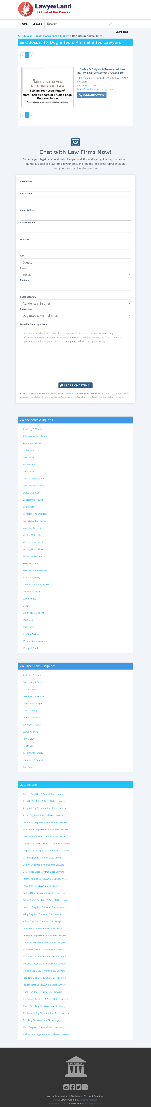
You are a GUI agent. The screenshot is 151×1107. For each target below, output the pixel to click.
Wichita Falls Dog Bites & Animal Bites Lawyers (46, 1034)
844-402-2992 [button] (92, 95)
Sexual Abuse (29, 598)
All (19, 36)
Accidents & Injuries (57, 36)
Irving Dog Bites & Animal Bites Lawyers (42, 914)
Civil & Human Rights (33, 703)
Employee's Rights (32, 724)
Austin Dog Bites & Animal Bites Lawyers (43, 815)
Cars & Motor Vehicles (34, 696)
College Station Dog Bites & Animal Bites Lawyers (47, 843)
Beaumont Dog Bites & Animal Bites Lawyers (45, 822)
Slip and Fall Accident (33, 612)
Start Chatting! (75, 385)
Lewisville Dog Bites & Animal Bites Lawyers (44, 935)
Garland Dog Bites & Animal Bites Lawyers (44, 892)
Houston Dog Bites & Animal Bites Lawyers (44, 907)
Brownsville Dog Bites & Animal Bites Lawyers (45, 829)
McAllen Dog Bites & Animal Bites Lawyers (44, 949)
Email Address (27, 210)
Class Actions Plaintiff (33, 478)
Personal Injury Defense (34, 570)
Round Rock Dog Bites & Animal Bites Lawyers (45, 1006)
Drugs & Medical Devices (35, 520)
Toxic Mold (28, 619)
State (23, 267)
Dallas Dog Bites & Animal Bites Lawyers (43, 857)
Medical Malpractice (33, 535)
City (22, 255)
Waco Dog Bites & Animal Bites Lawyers (42, 1027)
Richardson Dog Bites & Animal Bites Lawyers (45, 998)
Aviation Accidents (32, 443)
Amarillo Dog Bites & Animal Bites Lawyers (44, 801)
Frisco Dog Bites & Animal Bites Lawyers (42, 885)
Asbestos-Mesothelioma (35, 436)
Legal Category (28, 296)
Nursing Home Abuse (33, 549)
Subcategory (27, 309)
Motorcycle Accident (33, 542)
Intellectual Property (33, 752)
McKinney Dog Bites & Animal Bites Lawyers (44, 956)
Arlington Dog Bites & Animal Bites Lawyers (44, 808)
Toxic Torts (28, 626)
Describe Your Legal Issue (33, 324)
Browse (37, 23)
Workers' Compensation (35, 641)
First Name (26, 181)
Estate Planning (30, 731)
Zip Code (24, 280)
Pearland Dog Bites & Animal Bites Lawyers (44, 984)
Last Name (26, 193)
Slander (26, 605)
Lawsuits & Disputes (33, 759)
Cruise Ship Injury (31, 492)
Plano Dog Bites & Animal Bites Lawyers (42, 991)
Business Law (29, 689)
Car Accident (29, 471)
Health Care (29, 745)
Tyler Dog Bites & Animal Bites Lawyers (42, 1020)
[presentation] (75, 375)
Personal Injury (30, 563)
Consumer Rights (31, 710)
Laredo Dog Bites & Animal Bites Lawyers (43, 928)
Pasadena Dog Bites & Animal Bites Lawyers (44, 977)
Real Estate (28, 767)
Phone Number (28, 222)
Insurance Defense (32, 528)
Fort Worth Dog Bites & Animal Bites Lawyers (45, 878)
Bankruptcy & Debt (32, 682)
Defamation (29, 506)
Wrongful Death (31, 648)
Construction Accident (34, 485)
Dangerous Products (33, 499)
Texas (27, 36)
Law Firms (123, 31)
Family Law (28, 738)
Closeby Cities (30, 784)
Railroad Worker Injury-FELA (37, 584)
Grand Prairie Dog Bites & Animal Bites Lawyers (46, 900)
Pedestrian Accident (33, 556)
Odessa (37, 36)
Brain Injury (28, 457)
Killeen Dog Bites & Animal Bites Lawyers (43, 921)
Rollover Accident (31, 591)
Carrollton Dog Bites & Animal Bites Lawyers (45, 836)
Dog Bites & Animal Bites (35, 513)
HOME (24, 23)
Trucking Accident (31, 634)
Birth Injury (28, 450)
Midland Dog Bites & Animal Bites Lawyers (44, 970)
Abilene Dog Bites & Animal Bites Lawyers (43, 794)
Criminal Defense (31, 717)
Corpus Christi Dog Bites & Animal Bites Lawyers (47, 850)
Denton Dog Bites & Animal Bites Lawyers (43, 864)
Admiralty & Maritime (33, 429)
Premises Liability (31, 577)
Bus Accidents (30, 464)
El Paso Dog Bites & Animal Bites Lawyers (43, 871)
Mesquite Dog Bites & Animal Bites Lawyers (44, 963)
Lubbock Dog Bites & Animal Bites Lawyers (44, 942)
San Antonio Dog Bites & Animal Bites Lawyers (46, 1013)
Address (24, 239)
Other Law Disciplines (40, 666)
